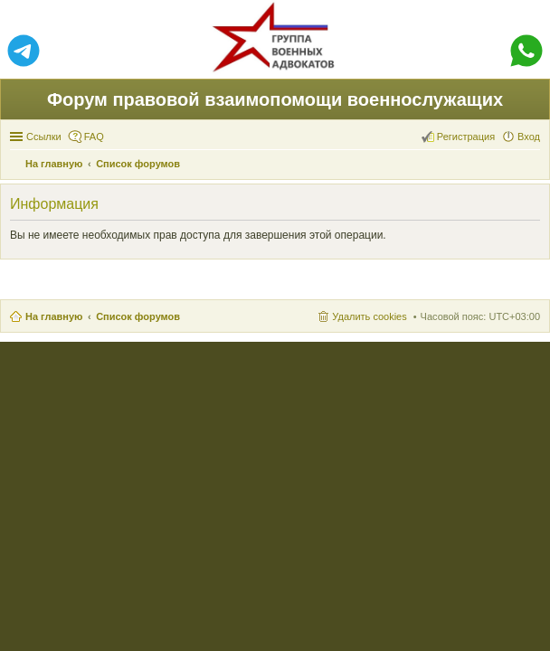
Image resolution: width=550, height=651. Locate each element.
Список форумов (138, 316)
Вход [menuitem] (528, 136)
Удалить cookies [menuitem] (369, 316)
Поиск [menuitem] (534, 165)
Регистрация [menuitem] (466, 136)
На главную (53, 316)
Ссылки (44, 136)
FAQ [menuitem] (94, 136)
